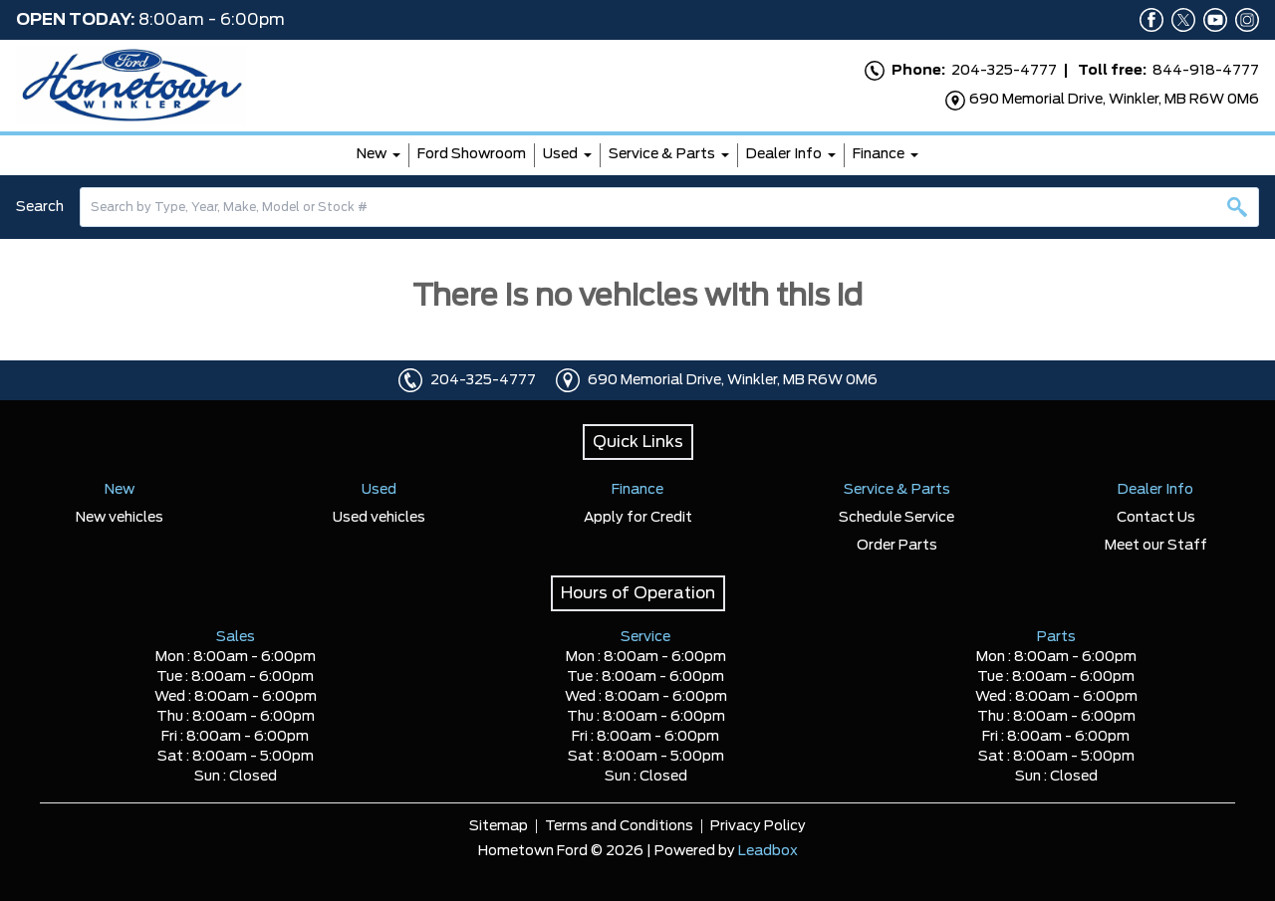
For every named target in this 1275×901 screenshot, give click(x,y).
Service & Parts (662, 154)
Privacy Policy (758, 826)
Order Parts (897, 546)
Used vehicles (379, 518)
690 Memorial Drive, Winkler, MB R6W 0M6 (733, 380)
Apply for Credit (638, 518)
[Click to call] (410, 380)
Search (40, 207)
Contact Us (1156, 518)
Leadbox (768, 851)
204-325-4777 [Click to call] (483, 380)
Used (560, 154)
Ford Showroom (471, 154)
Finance (878, 154)
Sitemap (498, 826)
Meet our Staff (1156, 546)
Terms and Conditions (619, 826)
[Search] (669, 207)
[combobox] (669, 207)
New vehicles (119, 518)
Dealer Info (784, 154)
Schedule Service (896, 518)
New (371, 154)
